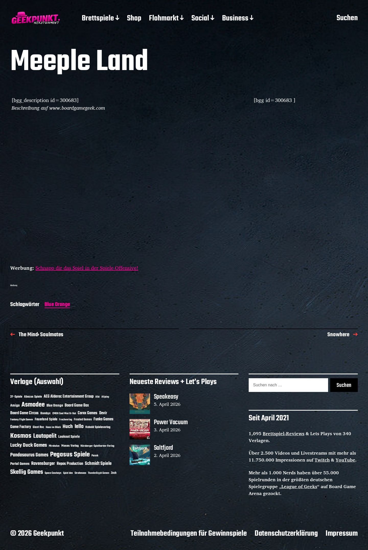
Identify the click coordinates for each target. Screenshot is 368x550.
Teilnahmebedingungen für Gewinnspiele (189, 534)
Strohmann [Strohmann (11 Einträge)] (80, 473)
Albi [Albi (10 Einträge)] (97, 397)
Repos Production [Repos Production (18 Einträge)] (70, 464)
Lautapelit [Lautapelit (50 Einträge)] (44, 436)
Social (200, 18)
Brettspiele (98, 18)
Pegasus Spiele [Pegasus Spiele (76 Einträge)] (70, 454)
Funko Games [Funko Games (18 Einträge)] (103, 419)
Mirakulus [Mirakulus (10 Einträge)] (54, 446)
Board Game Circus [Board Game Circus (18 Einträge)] (24, 413)
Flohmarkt (164, 18)
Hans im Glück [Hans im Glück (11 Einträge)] (53, 427)
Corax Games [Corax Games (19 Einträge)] (87, 413)
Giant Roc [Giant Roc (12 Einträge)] (38, 427)
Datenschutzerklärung (286, 534)
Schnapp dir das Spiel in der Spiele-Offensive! (87, 268)
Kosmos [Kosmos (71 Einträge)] (20, 436)
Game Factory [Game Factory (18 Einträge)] (20, 427)
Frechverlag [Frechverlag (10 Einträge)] (65, 420)
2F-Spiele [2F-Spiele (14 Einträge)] (16, 396)
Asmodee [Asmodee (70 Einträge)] (33, 405)
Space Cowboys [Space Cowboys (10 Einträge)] (53, 473)
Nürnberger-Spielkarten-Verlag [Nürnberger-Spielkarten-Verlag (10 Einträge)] (97, 446)
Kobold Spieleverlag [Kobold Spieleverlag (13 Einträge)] (97, 427)
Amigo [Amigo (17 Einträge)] (15, 406)
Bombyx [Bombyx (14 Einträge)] (45, 413)
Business (235, 18)
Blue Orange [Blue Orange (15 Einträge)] (55, 405)
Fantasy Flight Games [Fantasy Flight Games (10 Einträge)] (21, 420)
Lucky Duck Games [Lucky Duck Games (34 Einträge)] (28, 445)
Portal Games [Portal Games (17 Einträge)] (19, 464)
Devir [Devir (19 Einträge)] (103, 413)
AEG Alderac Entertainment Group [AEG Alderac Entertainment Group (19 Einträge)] (69, 397)
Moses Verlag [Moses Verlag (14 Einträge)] (70, 445)
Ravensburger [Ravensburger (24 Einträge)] (43, 463)
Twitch (322, 460)
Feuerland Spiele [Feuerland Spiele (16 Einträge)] (46, 419)
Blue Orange (57, 305)
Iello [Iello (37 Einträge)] (79, 426)
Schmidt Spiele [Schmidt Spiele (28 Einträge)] (98, 463)
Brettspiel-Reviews (283, 433)
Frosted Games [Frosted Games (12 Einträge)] (83, 419)
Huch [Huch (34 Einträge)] (68, 427)
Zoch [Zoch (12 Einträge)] (114, 473)
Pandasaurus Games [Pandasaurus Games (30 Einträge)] (29, 455)
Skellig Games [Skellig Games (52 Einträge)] (26, 472)
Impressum (342, 534)
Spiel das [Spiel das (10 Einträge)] (68, 473)
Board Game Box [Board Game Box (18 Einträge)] (77, 405)
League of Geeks (299, 486)
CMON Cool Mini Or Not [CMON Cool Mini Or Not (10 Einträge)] (64, 413)
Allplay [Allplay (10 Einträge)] (105, 397)
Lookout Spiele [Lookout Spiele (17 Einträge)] (69, 437)
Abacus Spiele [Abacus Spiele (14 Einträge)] (33, 396)
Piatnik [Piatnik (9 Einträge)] (94, 456)
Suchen (347, 18)
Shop (134, 18)
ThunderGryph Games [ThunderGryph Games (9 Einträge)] (98, 473)
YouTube (345, 460)
